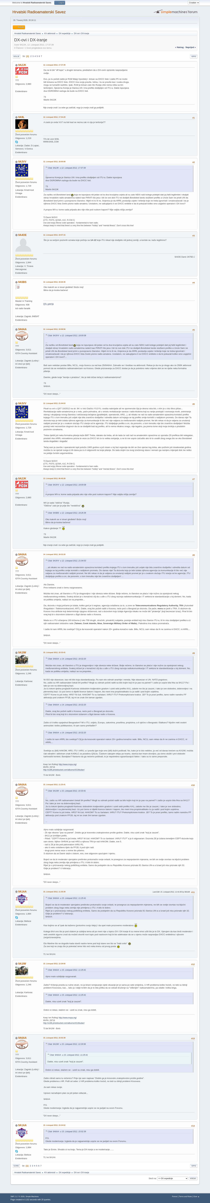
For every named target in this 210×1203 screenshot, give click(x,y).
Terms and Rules (185, 1196)
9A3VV (22, 161)
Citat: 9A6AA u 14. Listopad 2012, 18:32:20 (67, 659)
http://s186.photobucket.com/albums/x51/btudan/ (64, 770)
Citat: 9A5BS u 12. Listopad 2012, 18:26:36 (67, 513)
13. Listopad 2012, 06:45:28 (54, 478)
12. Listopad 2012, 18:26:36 (54, 282)
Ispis (193, 56)
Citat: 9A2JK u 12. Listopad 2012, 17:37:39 (67, 168)
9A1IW (22, 652)
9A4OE (22, 235)
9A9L (21, 117)
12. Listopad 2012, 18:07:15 (54, 235)
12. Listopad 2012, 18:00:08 (54, 162)
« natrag (179, 47)
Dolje (16, 56)
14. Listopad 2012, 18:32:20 (54, 554)
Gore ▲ (197, 1196)
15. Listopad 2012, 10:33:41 (54, 652)
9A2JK (22, 65)
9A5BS (22, 282)
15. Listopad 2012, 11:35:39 (54, 892)
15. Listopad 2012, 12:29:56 (54, 964)
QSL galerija (48, 304)
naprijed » (191, 47)
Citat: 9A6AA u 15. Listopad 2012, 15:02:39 (67, 1131)
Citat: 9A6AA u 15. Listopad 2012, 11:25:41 (67, 898)
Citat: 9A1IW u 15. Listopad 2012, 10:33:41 (67, 791)
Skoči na (152, 1178)
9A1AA (22, 891)
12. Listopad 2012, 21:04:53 (54, 403)
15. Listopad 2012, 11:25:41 (54, 784)
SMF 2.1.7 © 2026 (18, 1196)
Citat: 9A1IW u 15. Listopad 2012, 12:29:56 (67, 1044)
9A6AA (22, 329)
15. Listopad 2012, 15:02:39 (54, 1038)
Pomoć (175, 1196)
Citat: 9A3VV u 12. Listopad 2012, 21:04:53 (67, 561)
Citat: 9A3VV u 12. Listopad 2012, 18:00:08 (67, 335)
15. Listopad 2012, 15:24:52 (54, 1125)
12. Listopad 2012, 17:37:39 (54, 65)
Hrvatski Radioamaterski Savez (39, 12)
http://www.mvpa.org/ (68, 764)
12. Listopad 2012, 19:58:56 (54, 329)
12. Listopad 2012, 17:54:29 (54, 117)
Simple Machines (32, 1196)
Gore (16, 1166)
